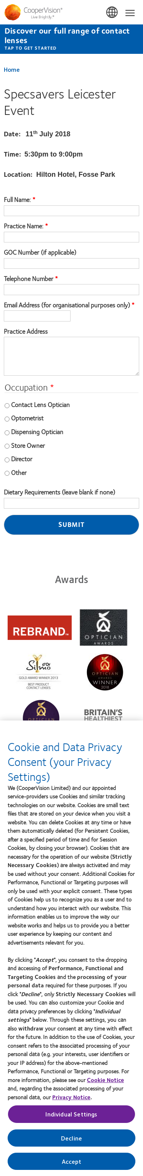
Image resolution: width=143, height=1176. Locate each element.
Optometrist (27, 418)
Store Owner (28, 445)
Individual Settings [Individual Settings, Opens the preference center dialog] (71, 1117)
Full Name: (18, 200)
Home (12, 69)
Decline (71, 1141)
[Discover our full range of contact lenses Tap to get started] (71, 39)
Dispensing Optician (37, 431)
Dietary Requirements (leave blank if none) (59, 492)
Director (21, 459)
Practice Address (26, 331)
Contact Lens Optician (40, 404)
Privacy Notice (71, 1100)
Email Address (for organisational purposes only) (67, 305)
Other (19, 472)
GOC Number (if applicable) (40, 252)
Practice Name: (24, 226)
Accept (72, 1164)
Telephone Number (28, 279)
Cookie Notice (105, 1082)
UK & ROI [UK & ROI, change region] (112, 12)
